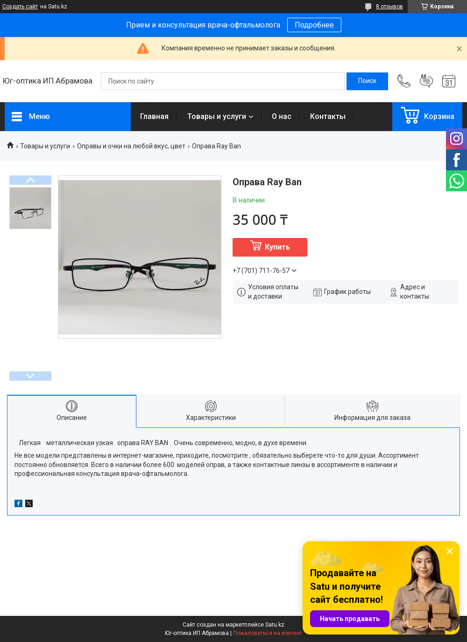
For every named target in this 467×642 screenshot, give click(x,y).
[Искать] (367, 81)
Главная (154, 116)
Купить (277, 247)
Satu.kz (274, 624)
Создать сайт (20, 6)
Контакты (328, 116)
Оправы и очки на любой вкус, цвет (131, 146)
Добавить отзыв (426, 81)
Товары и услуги (216, 116)
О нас (281, 116)
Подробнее (314, 25)
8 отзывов (389, 6)
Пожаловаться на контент (267, 633)
